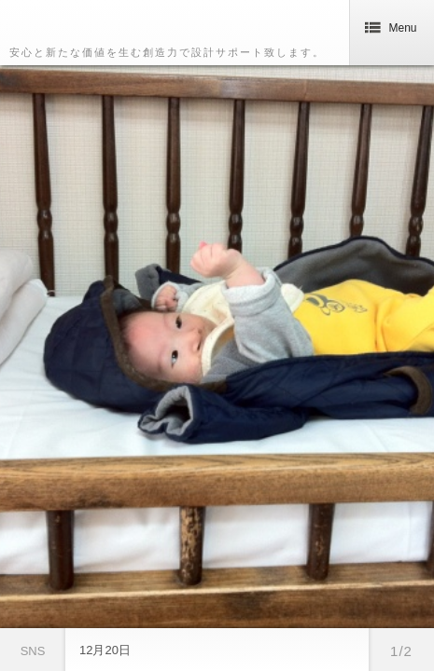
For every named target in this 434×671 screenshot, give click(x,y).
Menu (391, 27)
